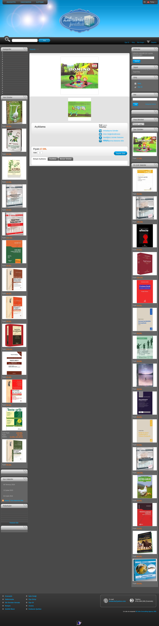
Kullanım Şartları (35, 609)
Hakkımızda (26, 2)
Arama (31, 606)
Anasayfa (11, 2)
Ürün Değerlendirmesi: (111, 134)
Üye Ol (127, 42)
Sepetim (152, 42)
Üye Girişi (32, 599)
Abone (6, 500)
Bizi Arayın (140, 42)
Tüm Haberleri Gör (16, 500)
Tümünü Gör (14, 523)
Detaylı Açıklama (39, 159)
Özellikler (53, 159)
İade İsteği (33, 596)
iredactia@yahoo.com (117, 601)
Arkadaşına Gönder (110, 131)
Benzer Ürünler (66, 159)
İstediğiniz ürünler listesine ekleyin (113, 137)
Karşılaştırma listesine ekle (113, 141)
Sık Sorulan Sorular (12, 602)
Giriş (133, 42)
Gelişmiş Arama (150, 104)
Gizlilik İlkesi (10, 609)
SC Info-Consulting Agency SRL (146, 611)
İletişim (39, 2)
